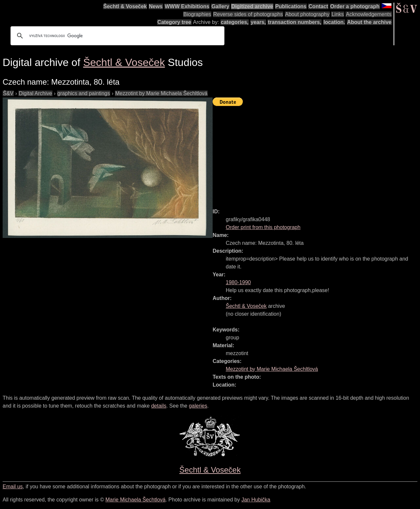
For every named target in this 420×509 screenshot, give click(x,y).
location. (334, 22)
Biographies (197, 14)
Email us (13, 486)
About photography (307, 14)
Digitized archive (252, 6)
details (158, 406)
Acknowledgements (368, 14)
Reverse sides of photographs (248, 14)
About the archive (369, 22)
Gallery (220, 6)
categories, (234, 22)
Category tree (174, 22)
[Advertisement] (316, 154)
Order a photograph (354, 6)
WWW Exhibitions (187, 6)
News (156, 6)
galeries (198, 406)
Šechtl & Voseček (125, 6)
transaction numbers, (294, 22)
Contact (318, 6)
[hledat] (116, 36)
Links (337, 14)
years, (258, 22)
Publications (290, 6)
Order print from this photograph (263, 227)
